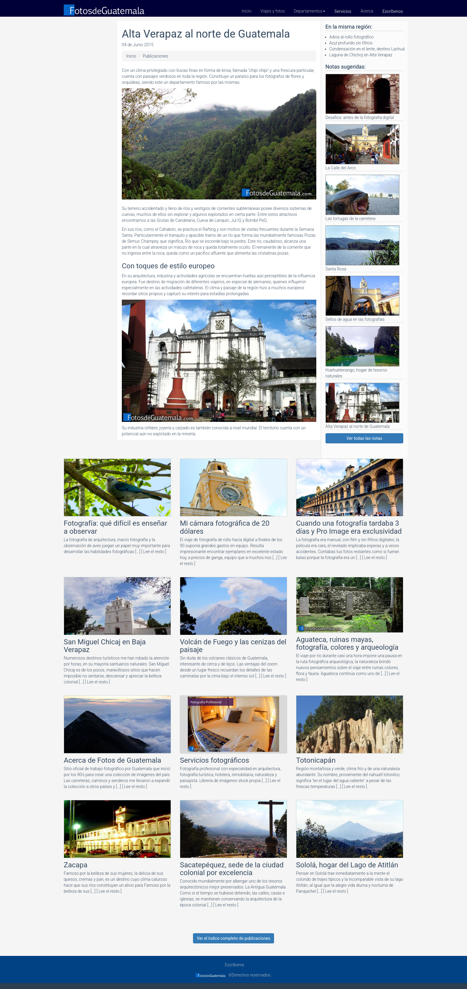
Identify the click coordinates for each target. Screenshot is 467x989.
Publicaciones (155, 56)
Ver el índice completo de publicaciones (233, 938)
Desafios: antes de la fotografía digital (362, 97)
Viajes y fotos (272, 11)
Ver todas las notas (364, 438)
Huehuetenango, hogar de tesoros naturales (362, 352)
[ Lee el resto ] (153, 551)
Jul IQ (236, 220)
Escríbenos (392, 11)
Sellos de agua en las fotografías (362, 299)
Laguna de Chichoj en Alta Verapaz (361, 54)
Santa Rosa (362, 248)
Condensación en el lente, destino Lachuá (367, 49)
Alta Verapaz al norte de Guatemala (362, 406)
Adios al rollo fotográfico (351, 37)
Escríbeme (233, 964)
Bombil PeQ (256, 220)
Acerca (367, 11)
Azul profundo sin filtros (351, 43)
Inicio (247, 11)
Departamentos (309, 11)
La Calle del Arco (362, 147)
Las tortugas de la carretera (362, 198)
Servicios (342, 11)
